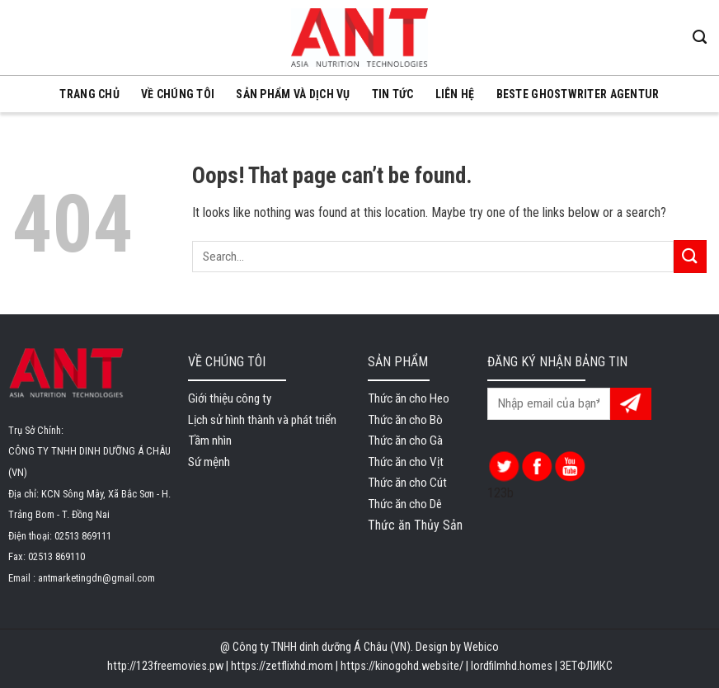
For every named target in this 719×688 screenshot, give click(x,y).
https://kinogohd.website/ (402, 666)
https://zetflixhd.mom (282, 666)
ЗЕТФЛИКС (586, 666)
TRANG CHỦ (89, 94)
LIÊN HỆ (455, 94)
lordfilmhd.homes (511, 666)
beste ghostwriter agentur (578, 94)
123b (500, 493)
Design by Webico (457, 647)
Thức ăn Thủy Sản (415, 525)
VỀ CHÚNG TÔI (177, 94)
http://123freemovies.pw (165, 666)
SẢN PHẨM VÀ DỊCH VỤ (293, 94)
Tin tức (393, 94)
